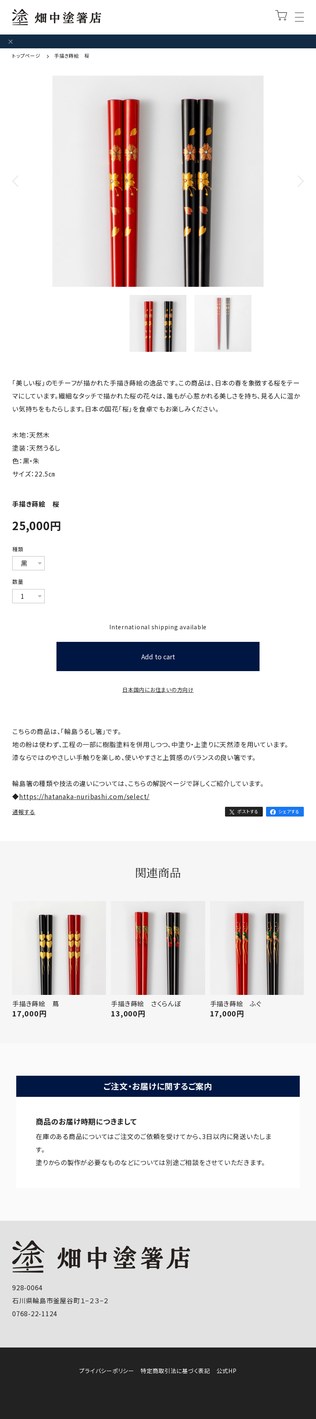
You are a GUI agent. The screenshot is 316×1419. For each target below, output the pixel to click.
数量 (18, 581)
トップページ (27, 55)
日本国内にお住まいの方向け (158, 689)
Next (296, 191)
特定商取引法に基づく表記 (175, 1371)
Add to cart (158, 656)
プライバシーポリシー (106, 1371)
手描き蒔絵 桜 (71, 55)
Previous (20, 191)
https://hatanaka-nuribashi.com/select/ (84, 796)
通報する (23, 812)
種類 (18, 549)
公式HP (226, 1371)
